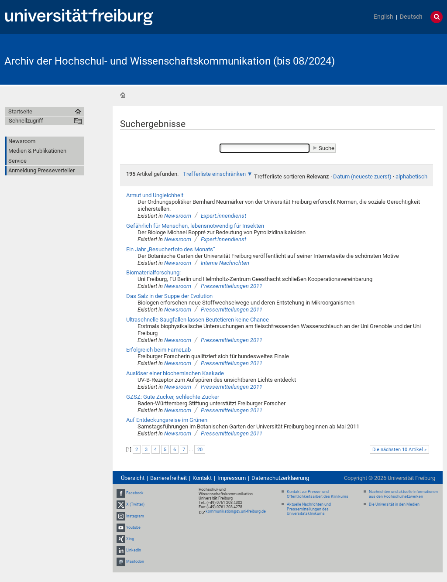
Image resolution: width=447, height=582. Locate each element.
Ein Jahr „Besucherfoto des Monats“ (170, 249)
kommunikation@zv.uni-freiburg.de (236, 511)
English (383, 17)
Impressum (231, 478)
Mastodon (135, 561)
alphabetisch (411, 176)
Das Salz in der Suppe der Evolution (169, 296)
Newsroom (177, 215)
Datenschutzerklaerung (280, 478)
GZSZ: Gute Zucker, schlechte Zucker (172, 397)
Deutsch (411, 17)
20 (200, 449)
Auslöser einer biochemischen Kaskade (175, 373)
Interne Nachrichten (225, 263)
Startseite (122, 95)
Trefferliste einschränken (214, 174)
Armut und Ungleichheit (154, 195)
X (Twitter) (135, 504)
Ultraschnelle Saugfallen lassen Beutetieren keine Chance (197, 319)
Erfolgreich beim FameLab (158, 349)
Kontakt (202, 478)
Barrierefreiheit (168, 478)
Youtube (133, 527)
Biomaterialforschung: (153, 272)
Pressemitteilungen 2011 (231, 286)
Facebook (135, 493)
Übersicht (132, 478)
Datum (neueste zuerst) (362, 176)
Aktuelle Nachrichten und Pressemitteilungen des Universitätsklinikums (309, 509)
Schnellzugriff (26, 120)
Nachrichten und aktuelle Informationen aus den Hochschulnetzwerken (403, 494)
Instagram (135, 516)
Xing (130, 539)
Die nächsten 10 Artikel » (399, 449)
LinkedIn (133, 550)
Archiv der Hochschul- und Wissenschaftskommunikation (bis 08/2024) (169, 61)
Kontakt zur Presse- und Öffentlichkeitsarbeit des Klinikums (317, 494)
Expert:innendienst (223, 215)
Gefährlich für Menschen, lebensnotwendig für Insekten (195, 226)
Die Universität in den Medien (394, 504)
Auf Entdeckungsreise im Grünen (166, 420)
